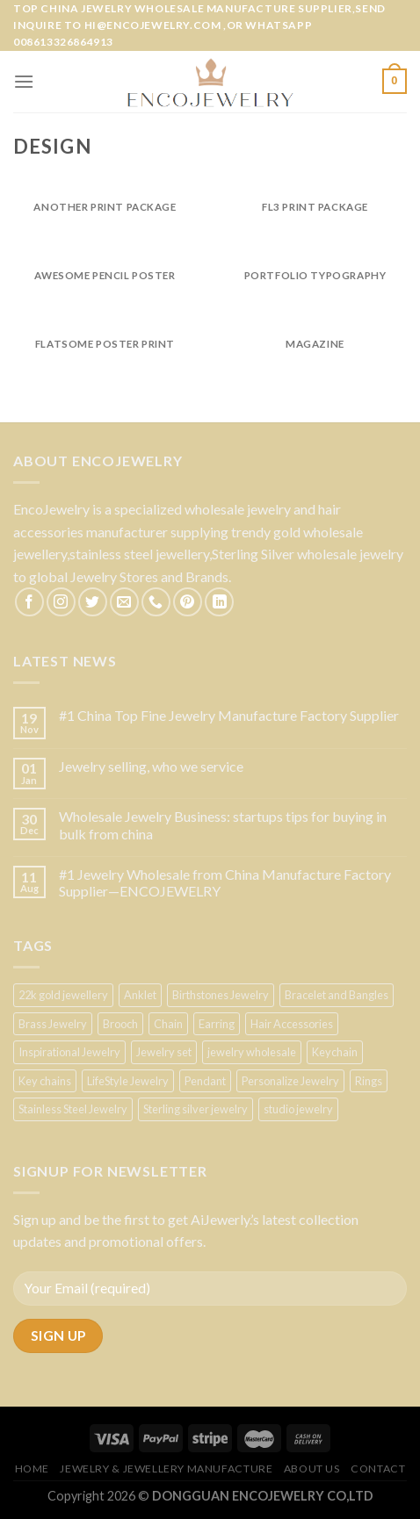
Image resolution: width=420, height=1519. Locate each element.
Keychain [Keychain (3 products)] (335, 1052)
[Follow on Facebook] (29, 601)
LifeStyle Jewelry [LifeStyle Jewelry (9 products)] (128, 1081)
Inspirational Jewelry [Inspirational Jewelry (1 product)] (69, 1052)
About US (312, 1468)
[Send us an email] (124, 601)
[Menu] (23, 81)
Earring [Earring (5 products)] (217, 1024)
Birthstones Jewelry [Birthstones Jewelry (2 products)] (220, 995)
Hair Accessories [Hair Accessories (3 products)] (291, 1024)
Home (32, 1468)
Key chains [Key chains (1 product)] (44, 1081)
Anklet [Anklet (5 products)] (140, 995)
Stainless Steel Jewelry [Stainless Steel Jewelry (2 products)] (72, 1109)
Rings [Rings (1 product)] (368, 1081)
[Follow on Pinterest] (187, 601)
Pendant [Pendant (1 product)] (205, 1081)
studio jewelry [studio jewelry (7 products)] (298, 1109)
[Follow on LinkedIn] (219, 601)
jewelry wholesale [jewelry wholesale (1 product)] (251, 1052)
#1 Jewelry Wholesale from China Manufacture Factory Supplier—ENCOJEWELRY (225, 882)
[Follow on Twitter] (92, 601)
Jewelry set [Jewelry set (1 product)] (164, 1052)
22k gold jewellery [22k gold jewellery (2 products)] (63, 995)
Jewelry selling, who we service (151, 766)
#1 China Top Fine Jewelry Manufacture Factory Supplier (229, 715)
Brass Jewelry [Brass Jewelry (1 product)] (52, 1024)
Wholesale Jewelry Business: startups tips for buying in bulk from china (223, 824)
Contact (378, 1468)
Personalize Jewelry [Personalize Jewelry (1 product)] (290, 1081)
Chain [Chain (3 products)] (168, 1024)
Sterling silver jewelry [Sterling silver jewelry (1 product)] (195, 1109)
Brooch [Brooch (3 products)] (120, 1024)
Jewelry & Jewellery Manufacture (166, 1468)
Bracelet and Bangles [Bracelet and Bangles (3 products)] (336, 995)
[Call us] (155, 601)
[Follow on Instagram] (61, 601)
